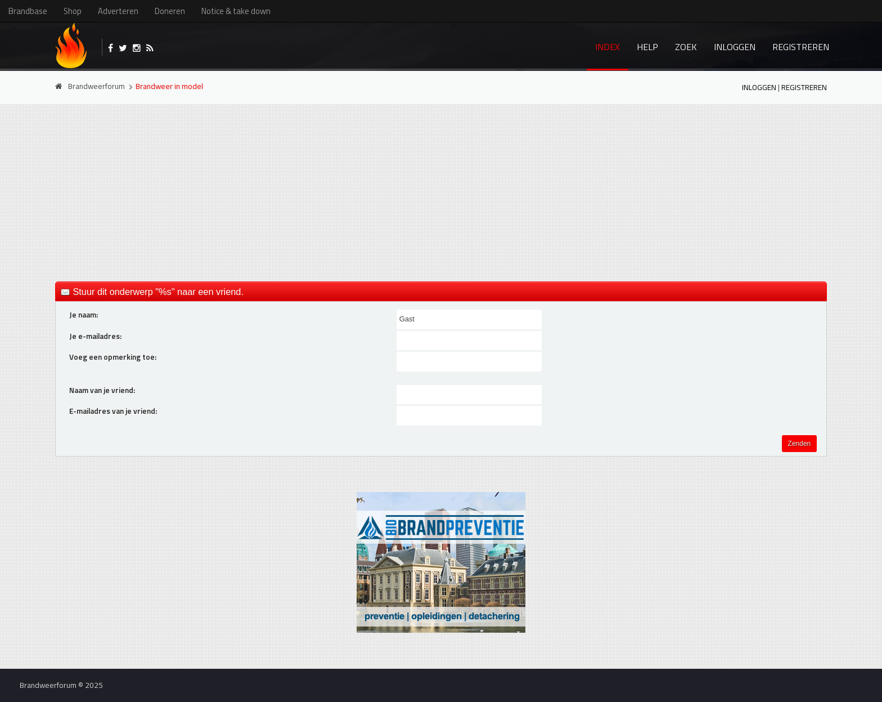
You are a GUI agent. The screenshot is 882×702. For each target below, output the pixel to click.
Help (647, 46)
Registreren (800, 46)
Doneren (170, 11)
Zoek (686, 46)
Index (607, 46)
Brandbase (27, 11)
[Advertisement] (441, 192)
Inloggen (734, 46)
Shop (73, 11)
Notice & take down (236, 11)
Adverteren (118, 11)
